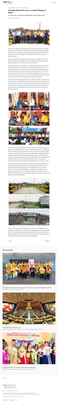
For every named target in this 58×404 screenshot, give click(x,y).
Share (18, 18)
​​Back (10, 241)
